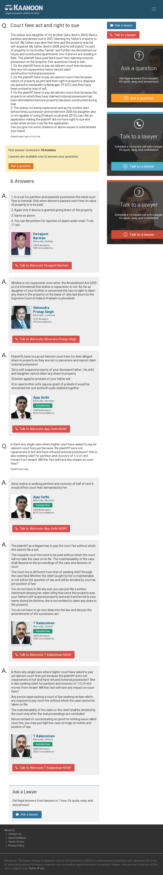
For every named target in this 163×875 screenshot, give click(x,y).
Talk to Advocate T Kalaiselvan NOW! (41, 648)
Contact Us (14, 824)
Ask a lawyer (26, 805)
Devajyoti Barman (40, 236)
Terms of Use (16, 831)
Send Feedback (17, 828)
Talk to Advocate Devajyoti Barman (40, 265)
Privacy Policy (16, 835)
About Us (9, 820)
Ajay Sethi (41, 395)
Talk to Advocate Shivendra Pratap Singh (44, 337)
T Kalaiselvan (44, 618)
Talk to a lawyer (122, 32)
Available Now (43, 403)
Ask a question (21, 166)
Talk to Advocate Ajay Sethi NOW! (39, 425)
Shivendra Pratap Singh (43, 308)
